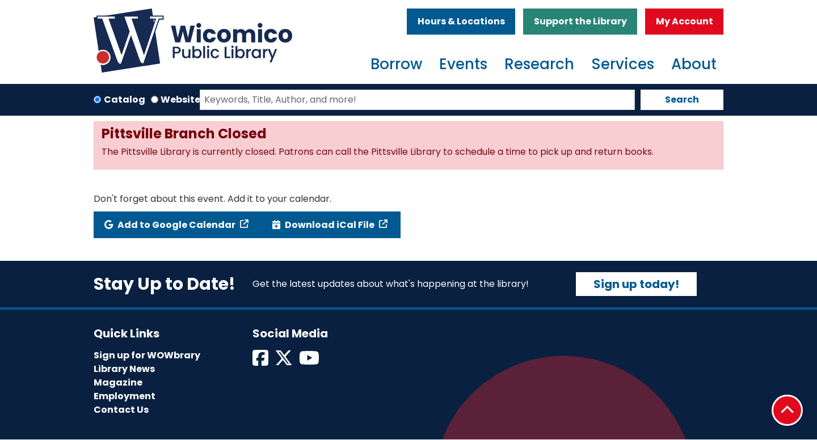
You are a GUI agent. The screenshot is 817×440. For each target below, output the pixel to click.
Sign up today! (636, 284)
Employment (124, 396)
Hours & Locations (461, 21)
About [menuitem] (694, 64)
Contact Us (121, 409)
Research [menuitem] (539, 64)
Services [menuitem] (622, 64)
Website (180, 99)
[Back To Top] (787, 410)
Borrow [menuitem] (396, 64)
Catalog (124, 99)
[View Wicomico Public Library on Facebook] (261, 361)
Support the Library (580, 21)
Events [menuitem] (463, 64)
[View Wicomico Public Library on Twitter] (284, 361)
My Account (684, 21)
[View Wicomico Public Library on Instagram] (310, 361)
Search (682, 99)
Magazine (118, 382)
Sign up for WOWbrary (147, 355)
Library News (124, 368)
